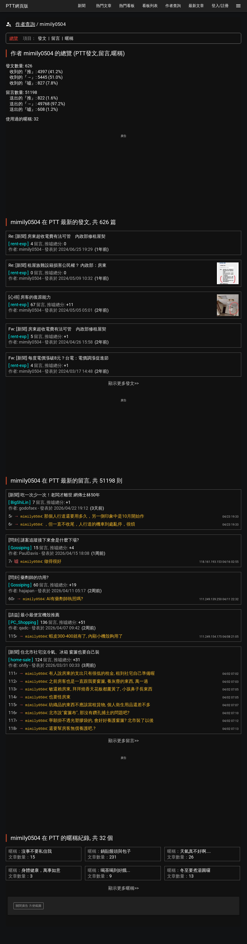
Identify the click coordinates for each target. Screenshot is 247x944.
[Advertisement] (123, 173)
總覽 (13, 38)
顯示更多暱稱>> (123, 888)
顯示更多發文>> (123, 383)
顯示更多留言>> (123, 740)
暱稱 (69, 38)
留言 (55, 38)
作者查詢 (25, 24)
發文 (42, 38)
